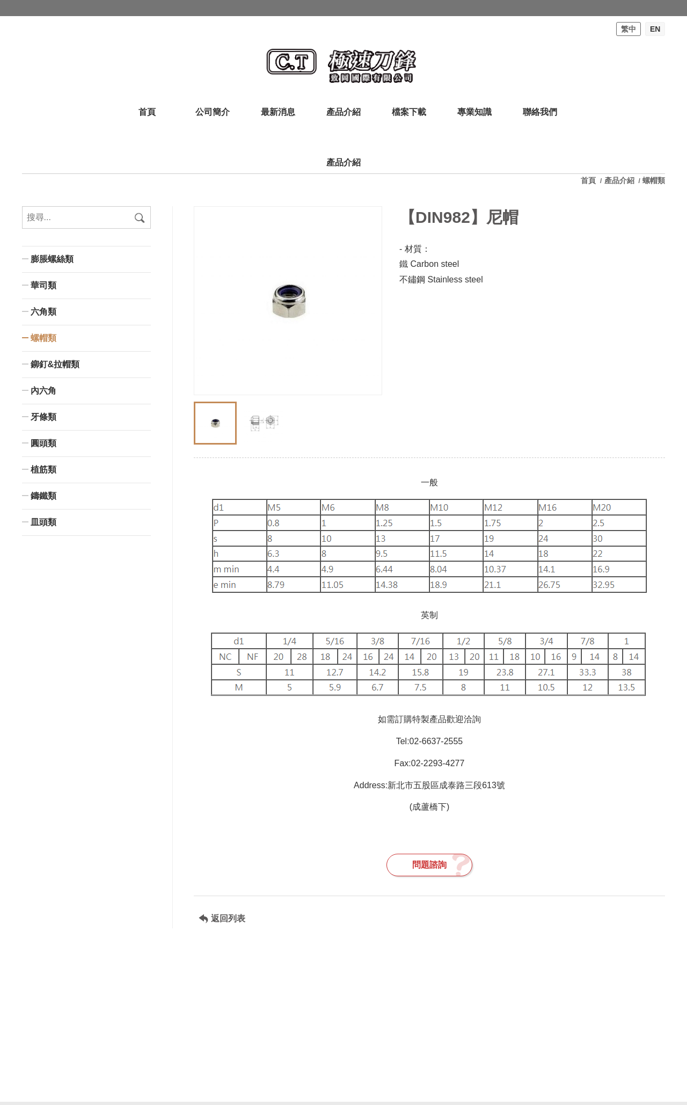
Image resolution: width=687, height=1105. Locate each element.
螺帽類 (43, 338)
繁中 (628, 29)
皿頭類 (43, 522)
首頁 (589, 180)
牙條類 (43, 416)
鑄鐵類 (43, 495)
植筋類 (43, 469)
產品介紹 (619, 180)
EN (655, 29)
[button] (368, 373)
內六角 (43, 390)
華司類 (43, 285)
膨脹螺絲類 (52, 259)
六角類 (43, 311)
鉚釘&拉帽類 (55, 364)
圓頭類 (43, 443)
